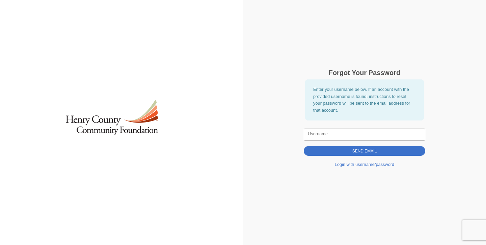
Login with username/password (364, 164)
